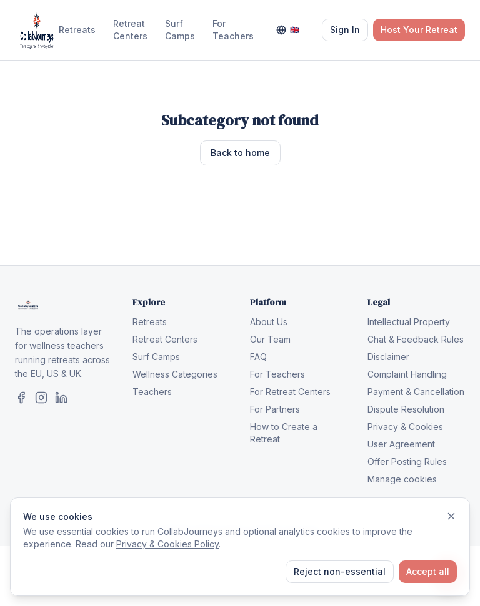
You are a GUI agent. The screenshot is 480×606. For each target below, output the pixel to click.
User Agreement (401, 444)
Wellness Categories (175, 374)
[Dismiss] (451, 516)
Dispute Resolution (406, 409)
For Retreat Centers (290, 391)
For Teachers (233, 29)
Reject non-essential (340, 571)
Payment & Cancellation (416, 391)
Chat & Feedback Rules (416, 339)
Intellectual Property (409, 321)
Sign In (345, 29)
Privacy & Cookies (405, 426)
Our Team (270, 339)
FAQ (258, 356)
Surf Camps (180, 29)
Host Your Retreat (419, 29)
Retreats (77, 29)
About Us (269, 321)
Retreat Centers (130, 29)
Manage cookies (402, 479)
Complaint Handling (407, 374)
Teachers (152, 391)
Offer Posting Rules (407, 461)
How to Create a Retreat (284, 432)
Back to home (240, 152)
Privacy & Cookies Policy (167, 544)
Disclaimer (388, 356)
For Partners (275, 409)
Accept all (427, 571)
